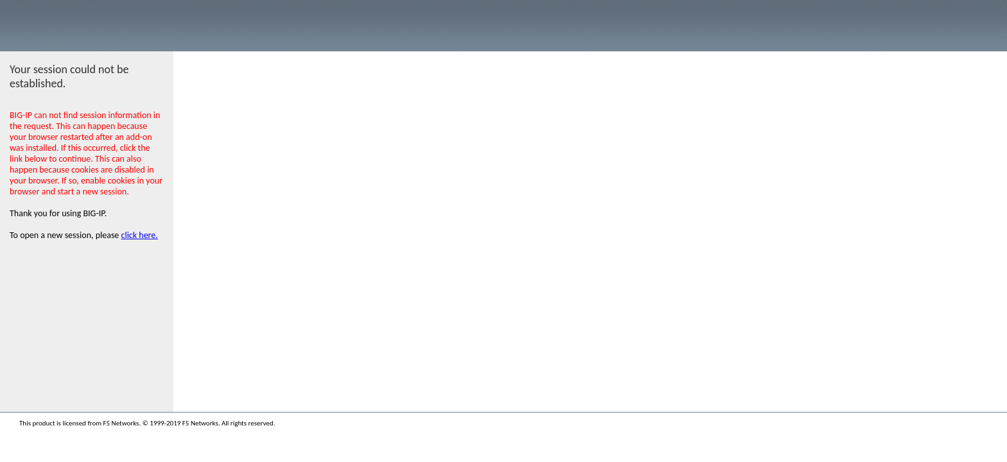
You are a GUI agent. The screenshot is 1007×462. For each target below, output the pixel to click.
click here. (139, 235)
